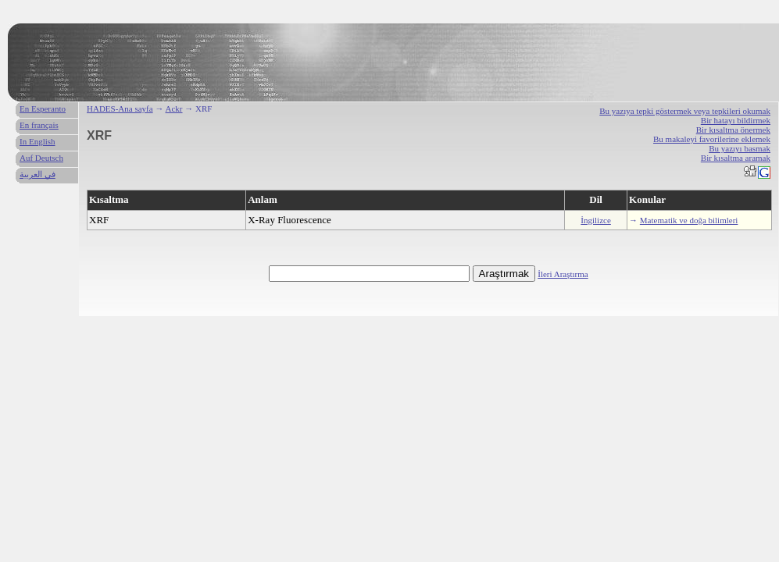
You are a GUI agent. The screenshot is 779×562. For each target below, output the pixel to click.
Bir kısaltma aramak (735, 157)
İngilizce (595, 220)
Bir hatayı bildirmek (735, 120)
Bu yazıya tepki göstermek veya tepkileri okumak (684, 111)
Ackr (174, 108)
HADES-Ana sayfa (120, 108)
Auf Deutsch (41, 157)
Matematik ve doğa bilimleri (689, 220)
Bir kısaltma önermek (733, 129)
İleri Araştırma (563, 274)
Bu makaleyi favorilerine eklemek (711, 139)
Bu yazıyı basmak (739, 148)
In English (37, 141)
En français (39, 125)
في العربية (37, 174)
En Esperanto (43, 108)
